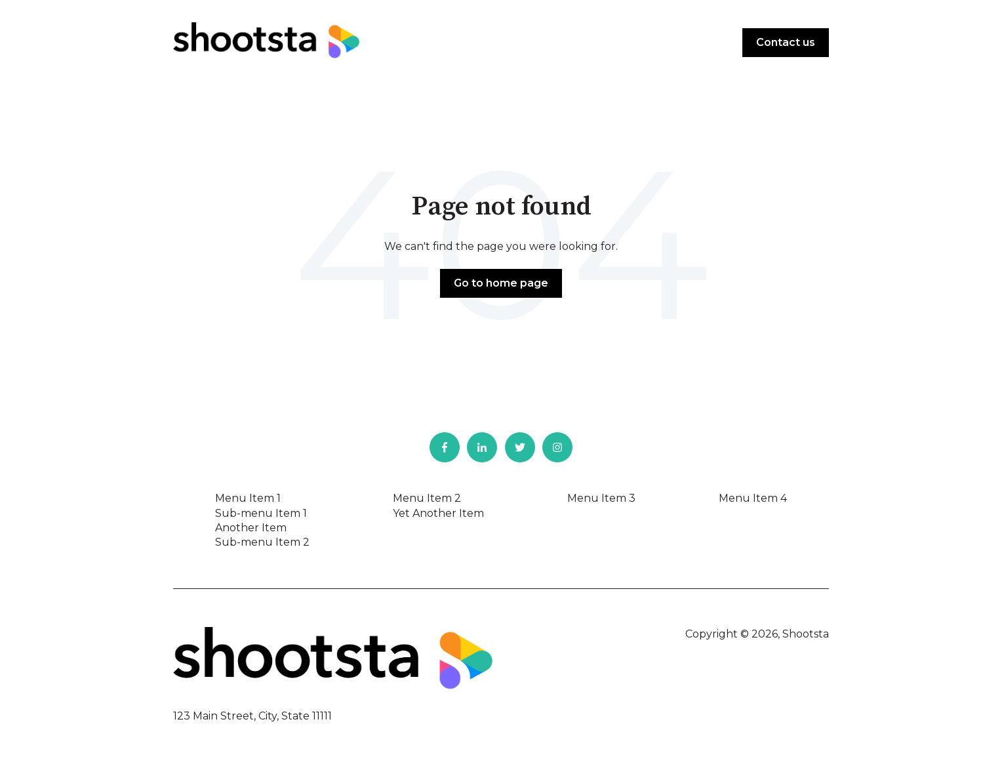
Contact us (785, 42)
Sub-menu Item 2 (262, 542)
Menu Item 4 (753, 498)
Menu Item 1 (248, 498)
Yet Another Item (438, 513)
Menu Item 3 (601, 498)
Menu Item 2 (427, 498)
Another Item (251, 527)
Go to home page (501, 283)
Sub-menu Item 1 (261, 513)
